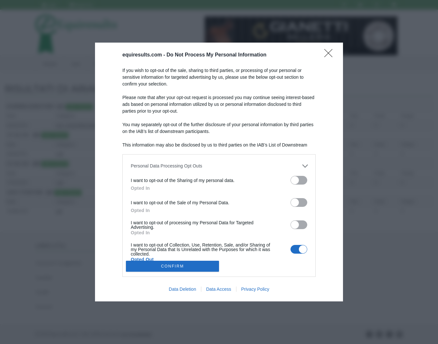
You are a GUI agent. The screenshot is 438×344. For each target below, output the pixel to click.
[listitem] (219, 166)
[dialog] (219, 172)
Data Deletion (182, 289)
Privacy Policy (255, 289)
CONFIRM (172, 266)
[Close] (330, 55)
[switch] (298, 180)
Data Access (218, 289)
